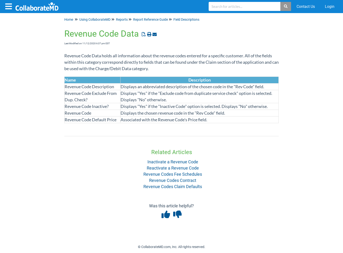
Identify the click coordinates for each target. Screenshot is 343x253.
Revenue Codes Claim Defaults (172, 186)
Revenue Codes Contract (172, 180)
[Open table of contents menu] (9, 6)
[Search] (286, 6)
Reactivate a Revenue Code (173, 167)
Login (329, 6)
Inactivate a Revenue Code (172, 161)
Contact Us (306, 6)
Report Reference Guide (150, 19)
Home (68, 19)
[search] (244, 6)
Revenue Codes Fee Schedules (172, 174)
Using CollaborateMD (95, 19)
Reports (122, 19)
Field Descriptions (186, 19)
